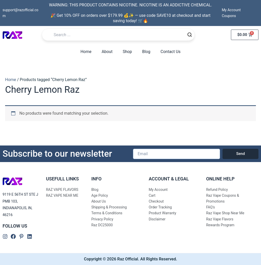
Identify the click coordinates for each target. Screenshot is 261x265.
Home (86, 51)
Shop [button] (127, 51)
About (107, 51)
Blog (146, 51)
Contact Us (171, 51)
